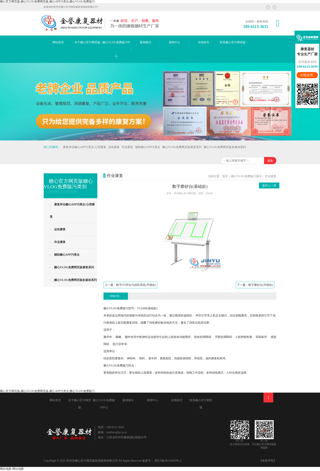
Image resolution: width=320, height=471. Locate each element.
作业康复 (270, 176)
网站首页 (58, 42)
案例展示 (145, 42)
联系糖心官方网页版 (233, 42)
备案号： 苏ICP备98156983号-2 (161, 460)
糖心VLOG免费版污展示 (246, 176)
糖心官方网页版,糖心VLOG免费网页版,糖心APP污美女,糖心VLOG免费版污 (47, 1)
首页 (225, 176)
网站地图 (5, 468)
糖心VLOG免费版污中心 (116, 49)
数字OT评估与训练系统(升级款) (136, 284)
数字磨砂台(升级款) (260, 284)
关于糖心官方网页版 (87, 42)
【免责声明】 (267, 460)
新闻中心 (174, 42)
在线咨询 (307, 75)
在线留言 (203, 42)
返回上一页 (269, 185)
